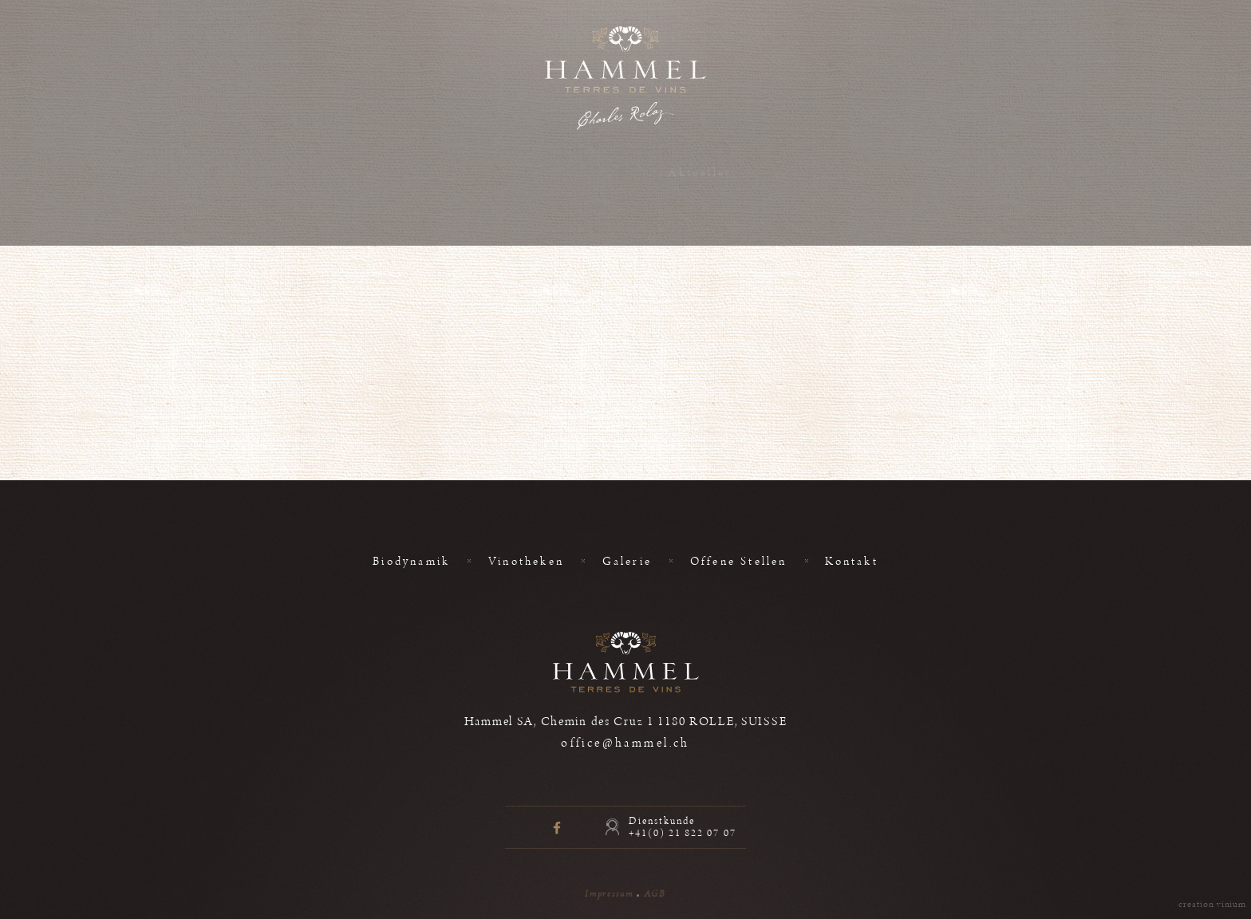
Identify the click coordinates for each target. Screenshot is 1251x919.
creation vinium (1212, 904)
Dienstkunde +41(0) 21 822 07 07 (682, 827)
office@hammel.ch (625, 743)
